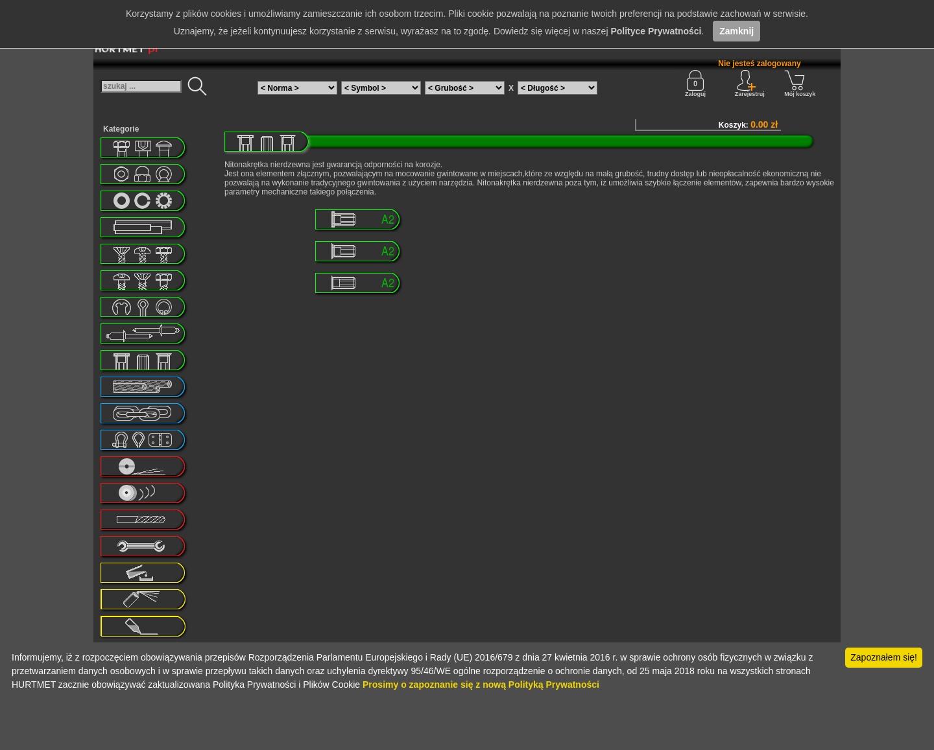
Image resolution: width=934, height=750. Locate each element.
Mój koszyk (799, 83)
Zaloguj (695, 83)
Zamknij (736, 31)
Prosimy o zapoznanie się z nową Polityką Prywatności (481, 684)
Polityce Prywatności (655, 31)
